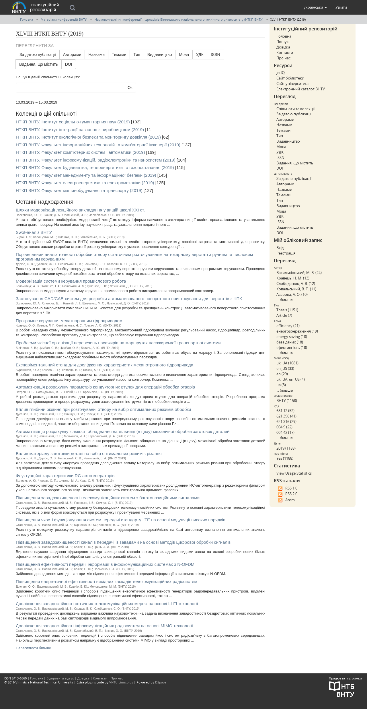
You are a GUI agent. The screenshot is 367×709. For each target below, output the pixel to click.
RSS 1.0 (286, 488)
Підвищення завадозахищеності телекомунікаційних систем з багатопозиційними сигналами (108, 497)
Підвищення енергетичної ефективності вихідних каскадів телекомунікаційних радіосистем (106, 581)
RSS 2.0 (286, 494)
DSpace (160, 682)
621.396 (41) (286, 416)
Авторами (72, 54)
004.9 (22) (284, 427)
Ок (130, 87)
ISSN (215, 54)
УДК (200, 54)
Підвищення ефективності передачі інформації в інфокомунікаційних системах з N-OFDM (105, 564)
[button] (315, 7)
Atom (285, 500)
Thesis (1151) (287, 309)
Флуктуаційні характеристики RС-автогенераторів (65, 475)
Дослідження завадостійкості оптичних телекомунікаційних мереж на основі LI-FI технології (107, 603)
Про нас (283, 58)
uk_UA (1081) (287, 363)
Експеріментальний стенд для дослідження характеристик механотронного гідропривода (104, 364)
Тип (136, 54)
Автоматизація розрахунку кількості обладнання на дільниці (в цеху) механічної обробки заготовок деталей (123, 431)
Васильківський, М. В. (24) (299, 272)
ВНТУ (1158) (286, 400)
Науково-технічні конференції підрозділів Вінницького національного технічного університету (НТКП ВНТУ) (179, 19)
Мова (184, 54)
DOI (68, 64)
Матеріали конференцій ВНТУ (64, 19)
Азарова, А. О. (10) (292, 294)
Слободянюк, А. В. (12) (295, 283)
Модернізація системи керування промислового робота (71, 281)
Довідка (283, 47)
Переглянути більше (33, 648)
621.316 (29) (286, 421)
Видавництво (159, 54)
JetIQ (280, 72)
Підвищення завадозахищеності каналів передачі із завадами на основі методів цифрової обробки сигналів (123, 542)
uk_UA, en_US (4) (290, 379)
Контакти (284, 52)
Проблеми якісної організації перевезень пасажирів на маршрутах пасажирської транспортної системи (118, 342)
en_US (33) (285, 368)
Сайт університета (292, 83)
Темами (119, 54)
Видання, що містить (38, 64)
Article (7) (284, 315)
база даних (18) (289, 342)
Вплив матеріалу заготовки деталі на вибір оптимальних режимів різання (89, 453)
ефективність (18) (291, 347)
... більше (284, 299)
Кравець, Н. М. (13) (292, 278)
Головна (26, 19)
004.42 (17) (285, 432)
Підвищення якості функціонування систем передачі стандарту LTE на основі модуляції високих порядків (120, 519)
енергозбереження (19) (297, 331)
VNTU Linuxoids (121, 682)
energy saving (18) (291, 336)
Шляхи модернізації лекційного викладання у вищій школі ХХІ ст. (80, 209)
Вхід (280, 247)
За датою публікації (37, 54)
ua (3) (281, 384)
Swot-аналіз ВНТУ (34, 232)
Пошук (282, 41)
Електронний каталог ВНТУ (300, 89)
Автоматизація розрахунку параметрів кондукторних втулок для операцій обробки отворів (105, 386)
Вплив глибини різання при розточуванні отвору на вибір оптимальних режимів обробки (103, 409)
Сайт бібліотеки (290, 78)
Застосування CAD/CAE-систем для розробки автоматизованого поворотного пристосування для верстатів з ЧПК (129, 298)
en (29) (282, 373)
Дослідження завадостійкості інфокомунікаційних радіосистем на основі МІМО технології (104, 625)
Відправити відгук (60, 678)
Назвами (96, 54)
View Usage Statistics (294, 473)
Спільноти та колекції (295, 108)
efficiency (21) (288, 325)
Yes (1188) (284, 458)
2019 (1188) (286, 448)
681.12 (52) (285, 410)
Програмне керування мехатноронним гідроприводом (69, 320)
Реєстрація (285, 253)
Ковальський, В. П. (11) (296, 289)
